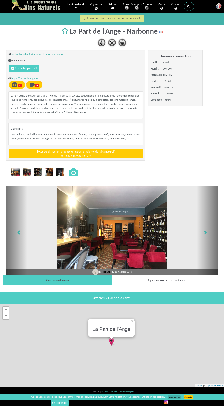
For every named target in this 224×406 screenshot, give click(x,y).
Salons (112, 6)
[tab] (57, 280)
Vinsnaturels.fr (37, 5)
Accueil (104, 391)
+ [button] (6, 310)
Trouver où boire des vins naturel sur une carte (112, 18)
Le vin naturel (75, 6)
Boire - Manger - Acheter (137, 7)
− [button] (6, 316)
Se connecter (59, 403)
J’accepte (188, 397)
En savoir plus (174, 397)
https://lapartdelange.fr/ (24, 78)
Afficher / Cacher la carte (112, 298)
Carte (161, 6)
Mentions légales (126, 391)
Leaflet (199, 385)
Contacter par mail (24, 68)
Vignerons (96, 6)
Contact (176, 6)
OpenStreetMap (215, 385)
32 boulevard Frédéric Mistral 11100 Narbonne (37, 54)
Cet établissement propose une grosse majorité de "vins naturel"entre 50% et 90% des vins (76, 154)
